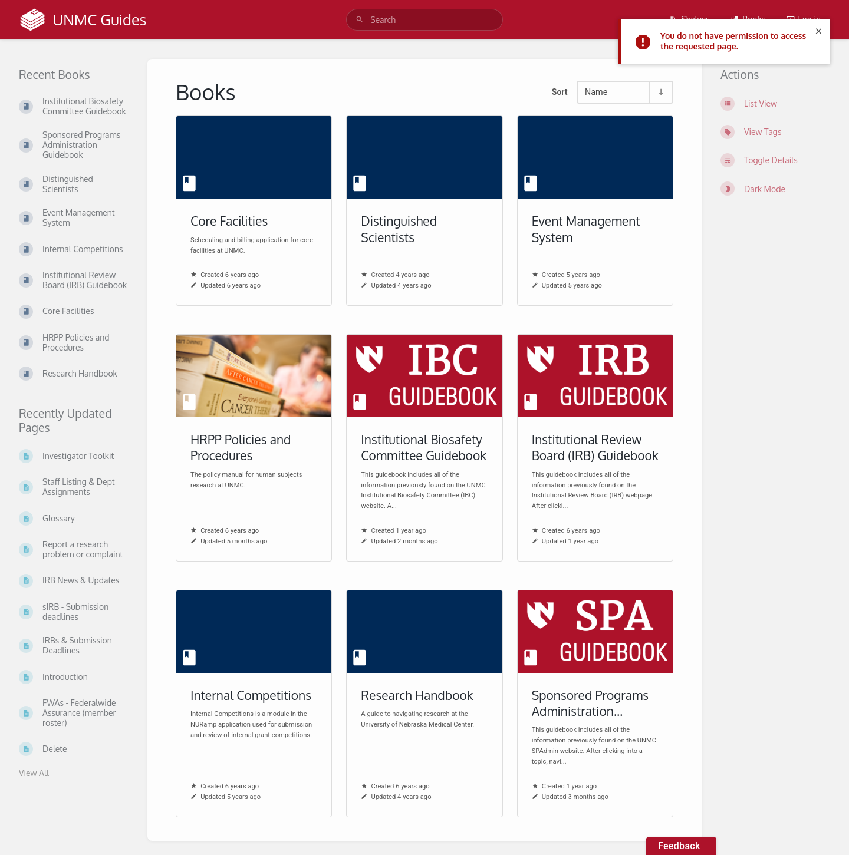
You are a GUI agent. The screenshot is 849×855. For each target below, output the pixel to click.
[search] (424, 20)
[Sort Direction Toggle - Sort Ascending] (660, 92)
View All (34, 773)
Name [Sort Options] (596, 92)
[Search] (360, 20)
